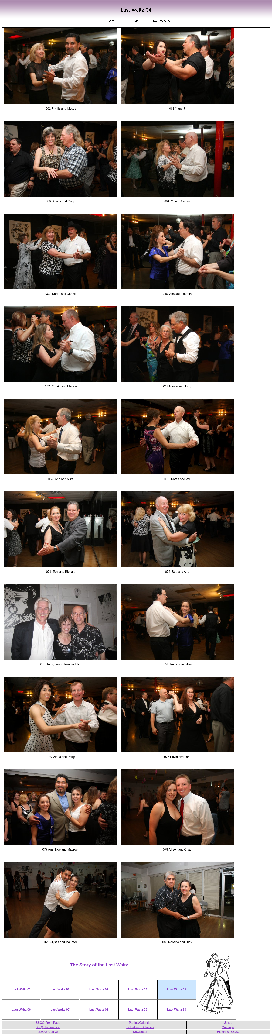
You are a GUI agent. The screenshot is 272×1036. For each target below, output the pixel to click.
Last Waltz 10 (176, 1009)
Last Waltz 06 (21, 1009)
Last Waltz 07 (60, 1009)
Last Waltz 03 (98, 989)
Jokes (228, 1022)
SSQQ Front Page (48, 1022)
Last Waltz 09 (137, 1009)
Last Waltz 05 (176, 989)
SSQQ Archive (48, 1031)
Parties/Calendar (140, 1022)
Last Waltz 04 (137, 989)
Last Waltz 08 (98, 1009)
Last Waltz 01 (21, 989)
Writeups (228, 1027)
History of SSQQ (228, 1031)
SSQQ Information (48, 1027)
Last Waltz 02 (60, 989)
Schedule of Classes (140, 1027)
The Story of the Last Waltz (99, 964)
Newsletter (140, 1031)
